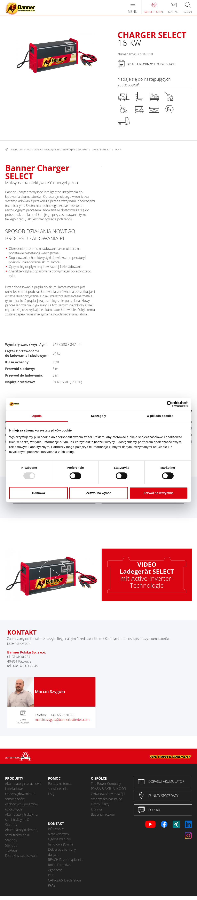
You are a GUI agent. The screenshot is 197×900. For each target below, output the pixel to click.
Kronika (96, 809)
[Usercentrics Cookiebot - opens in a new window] (170, 404)
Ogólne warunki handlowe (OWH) (60, 842)
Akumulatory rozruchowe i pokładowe (23, 786)
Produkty (16, 149)
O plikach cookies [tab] (160, 415)
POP (51, 875)
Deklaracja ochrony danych (62, 852)
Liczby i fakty (100, 804)
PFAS (51, 885)
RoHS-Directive (59, 865)
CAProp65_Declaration (64, 880)
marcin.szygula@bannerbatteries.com (62, 719)
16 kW (118, 149)
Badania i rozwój (103, 814)
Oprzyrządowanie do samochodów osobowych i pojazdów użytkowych (21, 802)
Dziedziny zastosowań (21, 855)
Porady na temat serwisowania (60, 786)
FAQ (51, 794)
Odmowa (38, 493)
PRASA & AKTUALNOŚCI (108, 788)
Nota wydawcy (58, 834)
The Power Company (106, 783)
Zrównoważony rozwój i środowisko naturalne (108, 796)
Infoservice (56, 829)
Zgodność (55, 870)
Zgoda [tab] (37, 415)
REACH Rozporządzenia (65, 859)
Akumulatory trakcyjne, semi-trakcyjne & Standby (57, 149)
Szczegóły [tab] (98, 415)
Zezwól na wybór (98, 493)
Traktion (11, 850)
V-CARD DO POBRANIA (23, 721)
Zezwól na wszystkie (159, 493)
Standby (11, 845)
